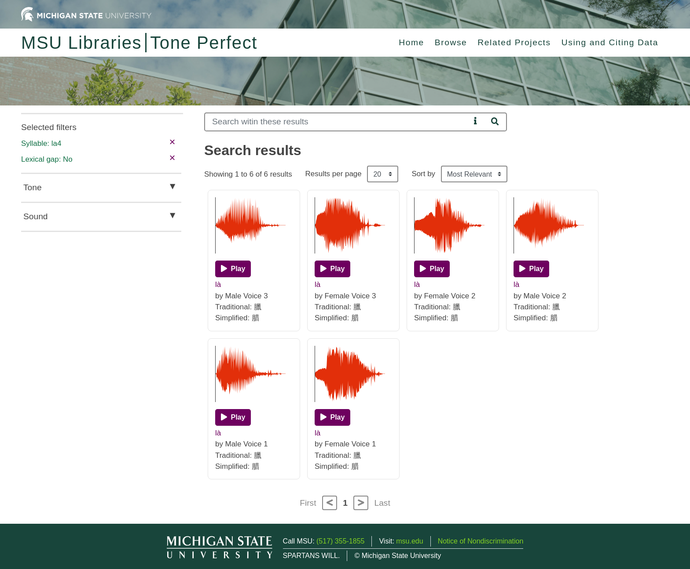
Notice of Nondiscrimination (481, 541)
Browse (451, 42)
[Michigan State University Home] (86, 14)
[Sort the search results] (474, 174)
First (308, 502)
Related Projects (514, 42)
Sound (35, 216)
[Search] (337, 121)
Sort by (423, 174)
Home (411, 42)
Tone (32, 187)
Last (382, 502)
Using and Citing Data (610, 42)
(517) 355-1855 (340, 541)
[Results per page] (382, 174)
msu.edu (409, 541)
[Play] (233, 269)
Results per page (333, 174)
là (218, 284)
